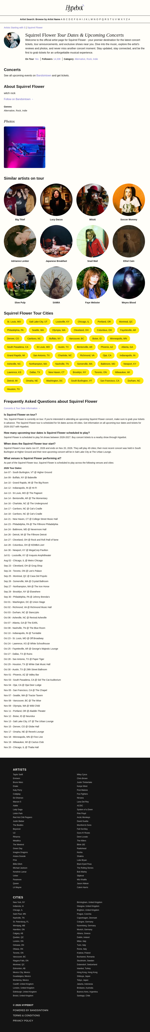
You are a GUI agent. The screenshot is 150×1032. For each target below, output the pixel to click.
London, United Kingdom (23, 988)
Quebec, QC (18, 937)
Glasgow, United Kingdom (88, 906)
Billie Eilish (17, 864)
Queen (16, 883)
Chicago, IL (83, 321)
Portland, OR (104, 321)
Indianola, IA (18, 906)
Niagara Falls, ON (20, 961)
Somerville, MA (84, 364)
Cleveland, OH (81, 330)
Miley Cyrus (82, 774)
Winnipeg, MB (19, 926)
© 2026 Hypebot (23, 1005)
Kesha (80, 852)
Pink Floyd (81, 813)
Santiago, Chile (83, 996)
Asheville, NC (14, 364)
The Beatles (18, 825)
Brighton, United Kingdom (88, 910)
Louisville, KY (62, 321)
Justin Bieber (18, 821)
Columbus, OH (104, 330)
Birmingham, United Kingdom (89, 902)
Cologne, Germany (85, 922)
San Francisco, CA (109, 380)
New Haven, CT (57, 372)
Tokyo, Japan (83, 980)
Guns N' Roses (83, 833)
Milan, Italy (81, 941)
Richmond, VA (87, 355)
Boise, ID (97, 338)
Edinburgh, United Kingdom (25, 992)
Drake (15, 786)
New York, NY (19, 902)
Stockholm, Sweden (85, 961)
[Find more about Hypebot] (75, 8)
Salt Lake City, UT (38, 321)
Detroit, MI (12, 380)
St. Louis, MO (14, 321)
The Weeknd (18, 844)
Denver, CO (13, 338)
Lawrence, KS (14, 372)
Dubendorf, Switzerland (87, 964)
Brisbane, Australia (85, 988)
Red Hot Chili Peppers (22, 817)
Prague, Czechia (84, 914)
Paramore (17, 879)
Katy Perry (17, 790)
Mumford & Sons (84, 825)
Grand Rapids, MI (16, 355)
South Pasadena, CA (17, 347)
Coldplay (17, 794)
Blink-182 (81, 844)
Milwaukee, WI (122, 372)
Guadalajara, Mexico (22, 976)
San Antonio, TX (41, 355)
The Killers (81, 841)
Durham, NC (134, 380)
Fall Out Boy (82, 829)
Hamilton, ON (19, 929)
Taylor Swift (18, 774)
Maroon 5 (17, 802)
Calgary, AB (18, 933)
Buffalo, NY (55, 338)
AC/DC (80, 806)
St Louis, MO (43, 347)
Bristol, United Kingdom (23, 996)
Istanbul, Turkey (84, 968)
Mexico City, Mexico (21, 972)
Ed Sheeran (18, 798)
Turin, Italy (81, 945)
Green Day (17, 848)
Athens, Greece (83, 933)
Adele (15, 806)
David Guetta (82, 821)
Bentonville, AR (84, 347)
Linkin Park (17, 813)
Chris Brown (82, 778)
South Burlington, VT (81, 380)
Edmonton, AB (19, 968)
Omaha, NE (32, 380)
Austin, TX (63, 347)
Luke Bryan (82, 860)
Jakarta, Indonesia (85, 984)
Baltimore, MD (108, 364)
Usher (15, 876)
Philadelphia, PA (15, 330)
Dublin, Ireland (83, 937)
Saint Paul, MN (19, 914)
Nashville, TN (62, 364)
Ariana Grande (19, 856)
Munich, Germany (84, 929)
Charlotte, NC (65, 355)
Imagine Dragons (20, 852)
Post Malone (82, 790)
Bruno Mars (18, 782)
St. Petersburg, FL (21, 922)
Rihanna (16, 837)
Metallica (17, 841)
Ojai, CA (107, 355)
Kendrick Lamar (20, 872)
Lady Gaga (17, 809)
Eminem (16, 778)
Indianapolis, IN (127, 355)
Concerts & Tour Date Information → (22, 408)
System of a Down (85, 809)
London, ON (18, 941)
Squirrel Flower (35, 27)
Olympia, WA (58, 330)
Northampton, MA (38, 364)
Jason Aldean (83, 883)
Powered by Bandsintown (30, 1010)
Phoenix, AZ (107, 347)
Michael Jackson (20, 868)
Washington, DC (54, 380)
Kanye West (82, 786)
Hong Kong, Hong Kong (87, 972)
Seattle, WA (38, 330)
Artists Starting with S (15, 27)
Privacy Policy (23, 1020)
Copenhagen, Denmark (87, 918)
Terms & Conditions (26, 1015)
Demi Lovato (82, 837)
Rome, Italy (82, 949)
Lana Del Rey (83, 802)
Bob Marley (82, 872)
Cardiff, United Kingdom (23, 984)
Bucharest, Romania (86, 957)
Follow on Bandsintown (18, 99)
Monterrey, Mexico (21, 980)
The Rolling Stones (85, 868)
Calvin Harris (82, 887)
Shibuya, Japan (83, 976)
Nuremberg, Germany (86, 926)
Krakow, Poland (83, 953)
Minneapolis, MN (118, 338)
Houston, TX (13, 389)
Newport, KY (130, 364)
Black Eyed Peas (84, 864)
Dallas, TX (35, 372)
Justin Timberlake (84, 782)
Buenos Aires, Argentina (87, 992)
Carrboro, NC (34, 338)
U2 (14, 833)
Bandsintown (44, 75)
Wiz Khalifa (82, 879)
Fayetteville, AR (128, 330)
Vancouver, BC (76, 338)
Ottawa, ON (18, 949)
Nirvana (80, 798)
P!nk (15, 860)
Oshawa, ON (18, 945)
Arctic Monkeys (83, 817)
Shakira (80, 856)
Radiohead (81, 848)
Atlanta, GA (127, 347)
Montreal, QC (126, 321)
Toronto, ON (100, 372)
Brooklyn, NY (79, 372)
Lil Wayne (17, 887)
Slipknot (80, 876)
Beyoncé (17, 829)
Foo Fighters (82, 794)
